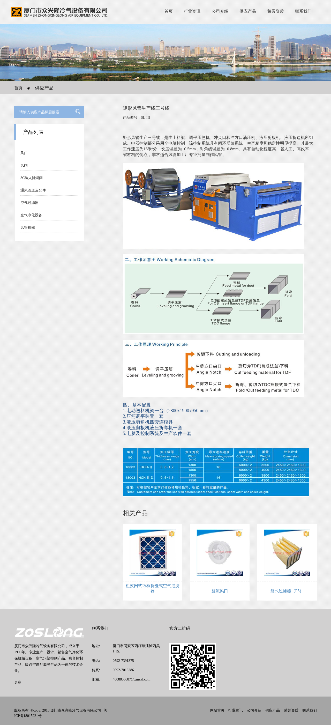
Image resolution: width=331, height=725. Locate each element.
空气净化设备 (31, 215)
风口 (24, 153)
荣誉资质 (275, 11)
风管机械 (27, 228)
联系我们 (303, 11)
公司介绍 (220, 11)
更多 (17, 682)
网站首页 (217, 710)
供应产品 (247, 11)
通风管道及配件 (33, 190)
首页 (168, 11)
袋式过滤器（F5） (287, 591)
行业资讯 (192, 11)
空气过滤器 (29, 203)
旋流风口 (220, 591)
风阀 (24, 165)
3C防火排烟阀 (31, 178)
